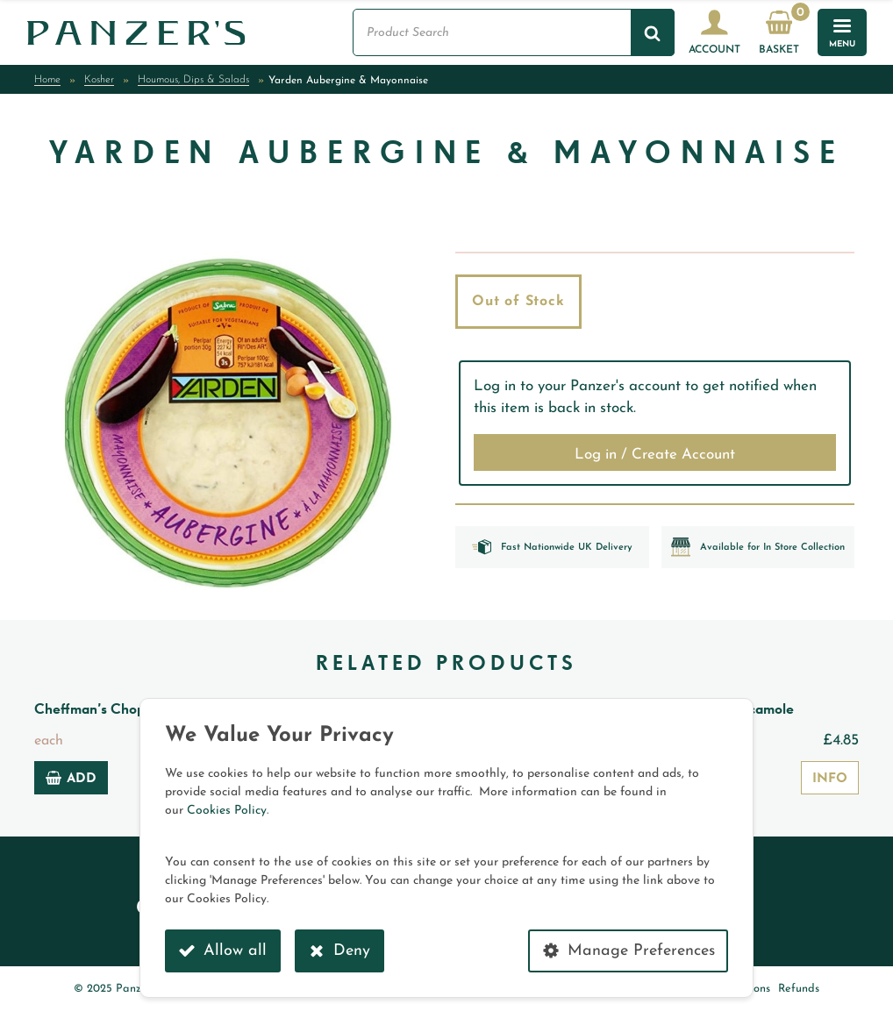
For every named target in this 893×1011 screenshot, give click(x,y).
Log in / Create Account (655, 454)
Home (47, 80)
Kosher (99, 80)
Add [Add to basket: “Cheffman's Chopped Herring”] (71, 778)
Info (829, 779)
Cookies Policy (227, 810)
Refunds (798, 988)
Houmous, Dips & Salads (193, 80)
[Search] (653, 32)
